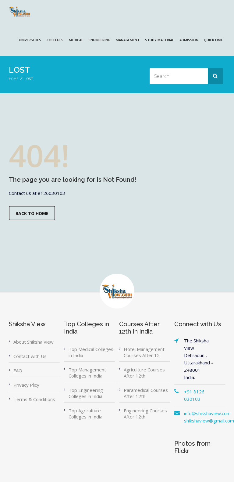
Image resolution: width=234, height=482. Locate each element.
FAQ (17, 370)
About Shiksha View (33, 342)
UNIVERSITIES (30, 40)
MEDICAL (76, 40)
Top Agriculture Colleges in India (85, 413)
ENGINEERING (99, 40)
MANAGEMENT (128, 40)
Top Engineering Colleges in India (86, 393)
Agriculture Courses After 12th (144, 373)
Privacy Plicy (26, 385)
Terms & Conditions (34, 399)
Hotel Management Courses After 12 (144, 352)
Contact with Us (30, 356)
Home (14, 79)
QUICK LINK (213, 40)
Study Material (159, 40)
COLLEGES (55, 40)
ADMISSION (188, 40)
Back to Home (32, 213)
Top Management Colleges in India (87, 373)
